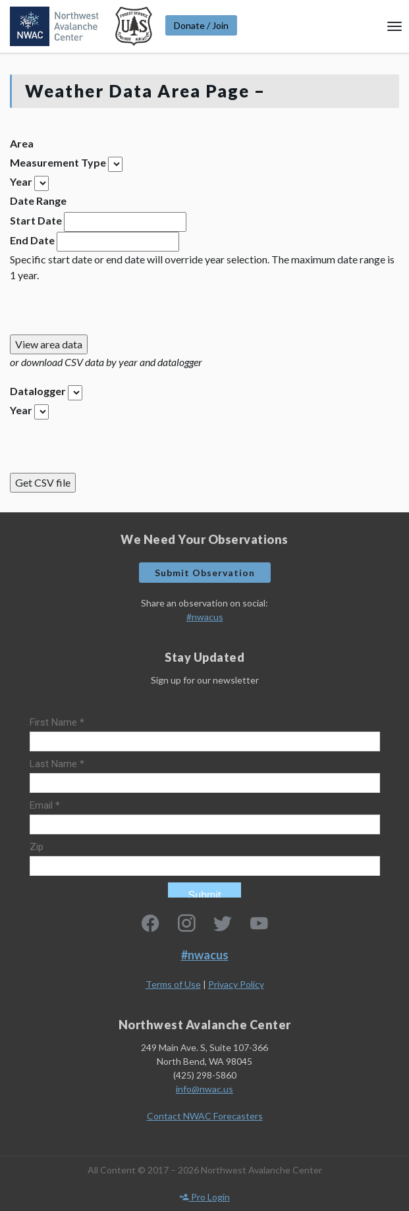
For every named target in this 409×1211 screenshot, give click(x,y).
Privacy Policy (236, 984)
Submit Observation (205, 572)
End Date (32, 240)
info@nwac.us (204, 1088)
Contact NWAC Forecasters (205, 1115)
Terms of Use (173, 984)
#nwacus (204, 616)
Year (21, 181)
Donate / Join (201, 25)
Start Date (36, 220)
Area (22, 143)
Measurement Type (58, 162)
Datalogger (38, 391)
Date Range (38, 200)
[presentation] (110, 309)
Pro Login (205, 1196)
